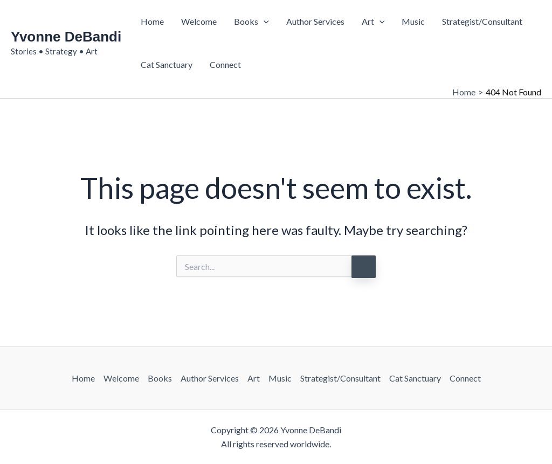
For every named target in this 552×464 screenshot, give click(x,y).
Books (251, 21)
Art (373, 21)
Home (152, 21)
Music (413, 21)
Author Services (315, 21)
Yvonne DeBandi (66, 37)
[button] (263, 21)
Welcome (199, 21)
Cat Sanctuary (166, 64)
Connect (225, 64)
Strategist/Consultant (482, 21)
